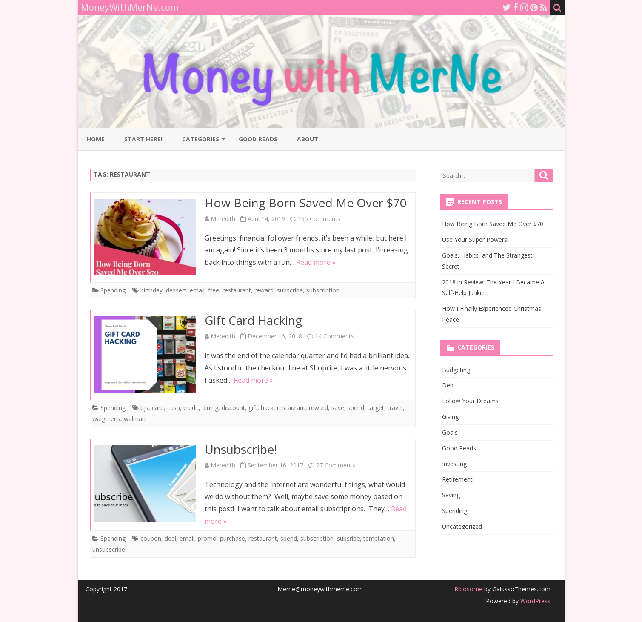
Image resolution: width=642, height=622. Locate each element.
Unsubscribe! (241, 449)
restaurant (237, 290)
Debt (449, 385)
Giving (450, 417)
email (197, 290)
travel (395, 408)
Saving (451, 495)
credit (191, 408)
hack (267, 408)
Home (96, 139)
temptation (378, 538)
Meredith (223, 219)
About (307, 139)
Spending (113, 290)
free (213, 290)
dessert (176, 290)
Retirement (457, 479)
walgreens (106, 419)
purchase (232, 538)
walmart (135, 419)
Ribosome (468, 589)
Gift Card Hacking (253, 320)
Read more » (316, 262)
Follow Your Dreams (470, 401)
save (337, 408)
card (158, 408)
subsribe (348, 538)
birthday (151, 290)
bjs (144, 408)
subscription (323, 290)
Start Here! (143, 139)
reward (264, 290)
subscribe (290, 290)
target (376, 408)
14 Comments (334, 336)
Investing (454, 464)
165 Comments (319, 219)
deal (170, 538)
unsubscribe (108, 549)
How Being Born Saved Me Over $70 (306, 203)
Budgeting (456, 370)
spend (356, 408)
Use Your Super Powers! (475, 239)
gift (252, 408)
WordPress (535, 601)
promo (207, 538)
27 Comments (335, 465)
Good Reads (258, 139)
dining (210, 408)
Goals (450, 432)
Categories (200, 139)
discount (233, 408)
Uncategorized (462, 526)
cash (173, 408)
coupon (150, 538)
